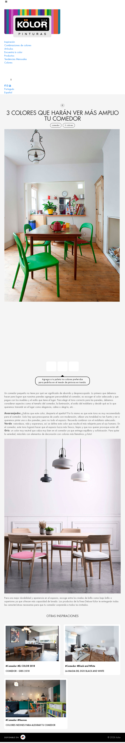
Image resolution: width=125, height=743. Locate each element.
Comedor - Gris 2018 (18, 672)
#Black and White (87, 666)
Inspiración (9, 42)
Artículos (8, 49)
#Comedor (11, 666)
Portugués (9, 89)
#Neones (22, 721)
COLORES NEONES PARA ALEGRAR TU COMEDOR (31, 726)
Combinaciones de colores (17, 45)
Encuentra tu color (13, 52)
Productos (9, 56)
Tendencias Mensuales (15, 59)
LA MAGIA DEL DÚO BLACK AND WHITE (85, 672)
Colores (8, 63)
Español (8, 92)
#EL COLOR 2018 (26, 666)
